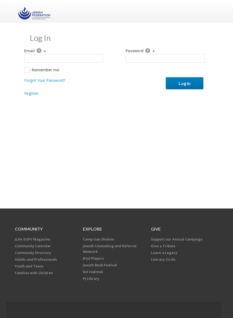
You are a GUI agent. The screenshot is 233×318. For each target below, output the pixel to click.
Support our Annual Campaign (177, 239)
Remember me (41, 70)
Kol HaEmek (93, 271)
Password (140, 51)
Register (31, 93)
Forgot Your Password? (44, 80)
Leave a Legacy (164, 252)
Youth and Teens (29, 266)
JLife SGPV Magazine (32, 239)
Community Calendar (33, 245)
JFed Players (93, 258)
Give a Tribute (163, 245)
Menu (209, 11)
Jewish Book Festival (100, 265)
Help (39, 50)
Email (35, 51)
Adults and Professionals (36, 259)
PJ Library (91, 278)
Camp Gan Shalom (98, 239)
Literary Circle (163, 259)
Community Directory (33, 252)
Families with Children (34, 272)
